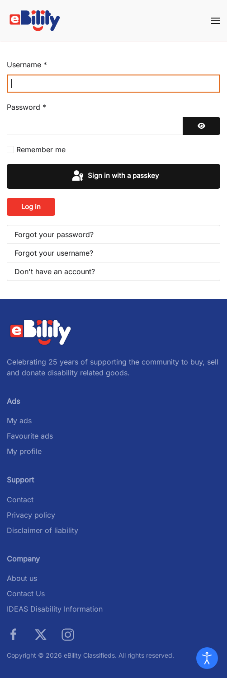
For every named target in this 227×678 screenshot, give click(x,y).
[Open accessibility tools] (207, 658)
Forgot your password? (54, 234)
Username (27, 64)
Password (26, 107)
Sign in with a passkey (115, 176)
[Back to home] (35, 20)
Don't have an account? (54, 271)
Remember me (41, 149)
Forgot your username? (53, 252)
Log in (31, 206)
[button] (215, 20)
